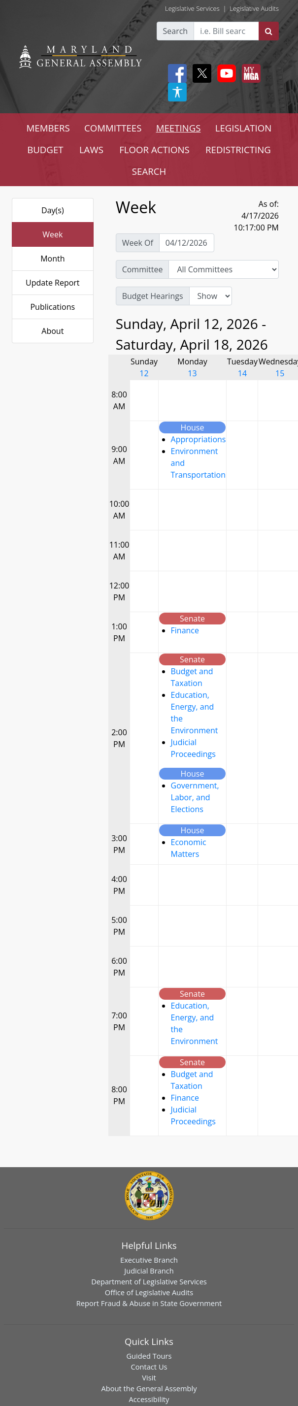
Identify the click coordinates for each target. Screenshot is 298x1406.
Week (52, 234)
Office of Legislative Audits (149, 1292)
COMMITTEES (113, 128)
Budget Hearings (152, 296)
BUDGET (45, 149)
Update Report (53, 282)
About (52, 331)
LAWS (91, 149)
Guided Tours (148, 1356)
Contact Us (149, 1367)
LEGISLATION (243, 128)
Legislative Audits (254, 8)
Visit (149, 1377)
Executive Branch (149, 1260)
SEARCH (149, 171)
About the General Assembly (149, 1388)
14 (242, 373)
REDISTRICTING (238, 149)
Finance (185, 630)
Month (52, 258)
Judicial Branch (149, 1270)
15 (279, 373)
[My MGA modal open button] (249, 73)
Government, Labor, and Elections (195, 797)
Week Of (137, 242)
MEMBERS (48, 128)
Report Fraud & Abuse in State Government (149, 1303)
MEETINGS (178, 128)
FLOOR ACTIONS (154, 149)
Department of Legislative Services (149, 1281)
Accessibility (149, 1399)
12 (143, 373)
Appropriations (198, 439)
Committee (142, 269)
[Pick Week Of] (186, 242)
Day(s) (52, 210)
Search (175, 31)
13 (192, 373)
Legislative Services (192, 8)
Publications (52, 306)
